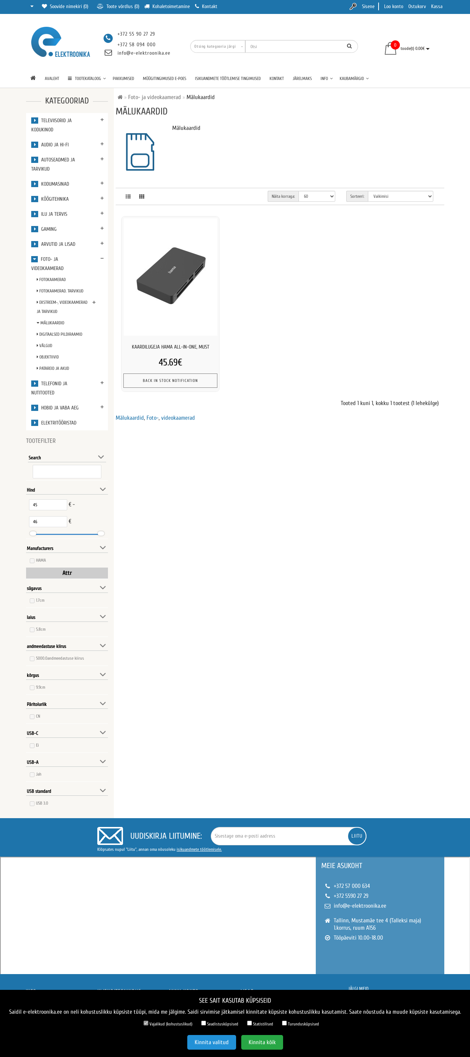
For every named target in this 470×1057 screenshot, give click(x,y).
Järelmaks (302, 78)
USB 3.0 (42, 803)
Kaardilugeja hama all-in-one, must (170, 347)
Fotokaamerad (51, 279)
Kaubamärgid (354, 78)
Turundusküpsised (300, 1024)
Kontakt (277, 78)
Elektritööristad (53, 423)
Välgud (44, 345)
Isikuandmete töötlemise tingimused (228, 78)
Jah (38, 774)
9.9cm (40, 687)
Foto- (153, 418)
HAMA (41, 560)
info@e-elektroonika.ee (144, 53)
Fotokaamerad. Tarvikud (60, 291)
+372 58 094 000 (137, 44)
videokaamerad (178, 418)
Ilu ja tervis (49, 214)
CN (38, 716)
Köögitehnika (50, 199)
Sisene (368, 6)
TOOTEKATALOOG (87, 78)
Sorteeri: (357, 196)
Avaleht (52, 78)
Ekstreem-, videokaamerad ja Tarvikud (62, 307)
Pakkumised (123, 78)
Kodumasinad (50, 184)
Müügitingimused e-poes (164, 78)
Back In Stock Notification (170, 380)
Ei (37, 745)
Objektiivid (48, 357)
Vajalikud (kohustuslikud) (168, 1024)
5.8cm (41, 629)
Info (327, 78)
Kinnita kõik (262, 1042)
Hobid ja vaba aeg (55, 408)
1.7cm (40, 600)
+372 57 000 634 (352, 886)
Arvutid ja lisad (53, 244)
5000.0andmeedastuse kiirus (60, 658)
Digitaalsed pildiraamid (59, 334)
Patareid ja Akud (53, 368)
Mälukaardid (50, 322)
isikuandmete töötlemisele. (199, 849)
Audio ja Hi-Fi (50, 145)
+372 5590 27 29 (351, 896)
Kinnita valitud (212, 1042)
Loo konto (393, 6)
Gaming (44, 229)
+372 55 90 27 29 (136, 34)
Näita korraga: (283, 196)
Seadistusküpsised (219, 1024)
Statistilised (260, 1024)
